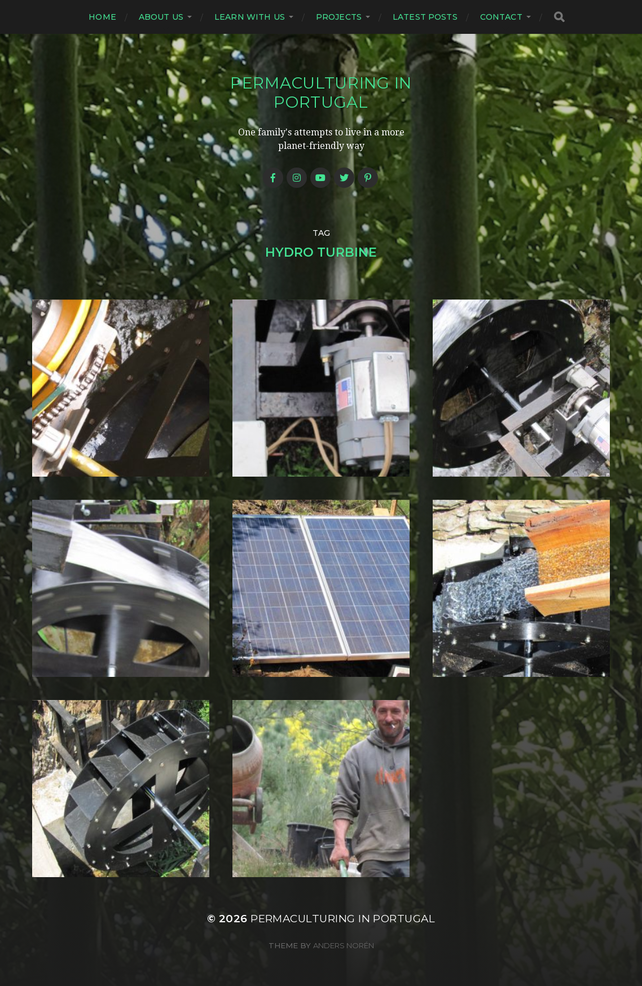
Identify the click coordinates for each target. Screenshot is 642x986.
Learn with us (249, 17)
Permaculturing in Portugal (321, 92)
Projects (339, 17)
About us (161, 17)
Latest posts (425, 17)
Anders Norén (343, 945)
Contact (501, 17)
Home (102, 17)
